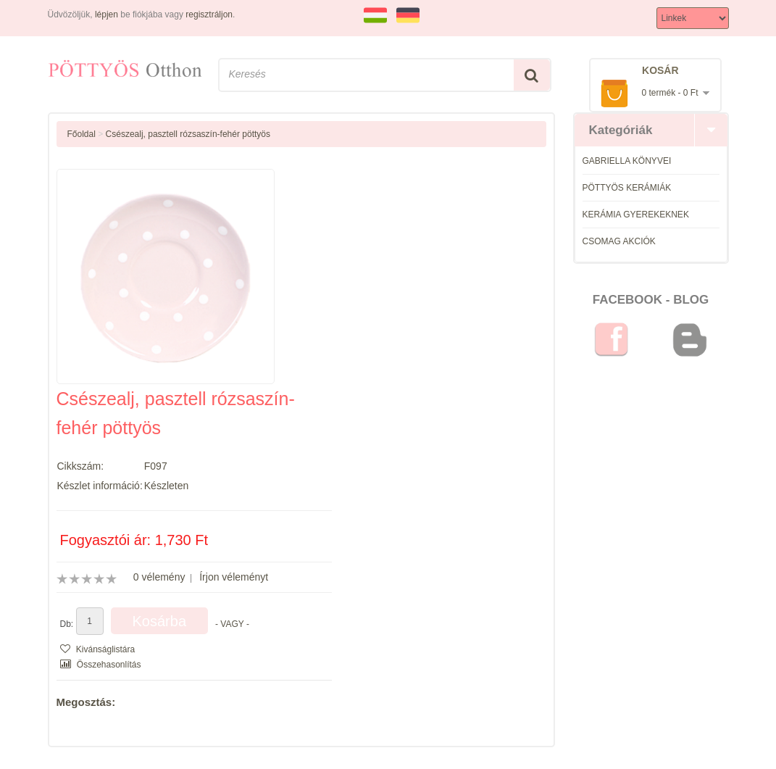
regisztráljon (209, 14)
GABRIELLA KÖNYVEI (627, 161)
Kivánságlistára (97, 649)
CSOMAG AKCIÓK (619, 241)
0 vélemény (159, 577)
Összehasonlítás (100, 665)
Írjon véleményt (233, 577)
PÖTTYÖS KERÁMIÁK (627, 188)
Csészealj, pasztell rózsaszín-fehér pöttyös (188, 134)
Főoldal (81, 134)
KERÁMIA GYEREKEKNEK (636, 214)
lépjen (106, 14)
